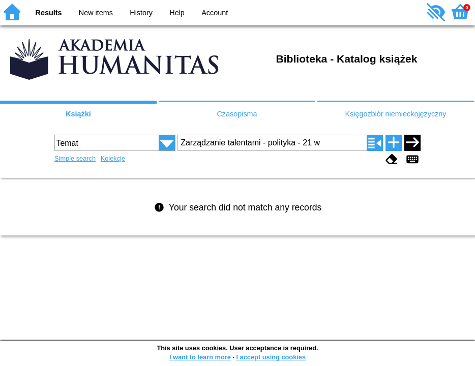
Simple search (75, 158)
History (141, 13)
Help (177, 13)
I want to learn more (200, 357)
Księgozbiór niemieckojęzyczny (395, 114)
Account (214, 13)
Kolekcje (113, 158)
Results (49, 13)
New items (96, 13)
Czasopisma (237, 114)
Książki (78, 114)
